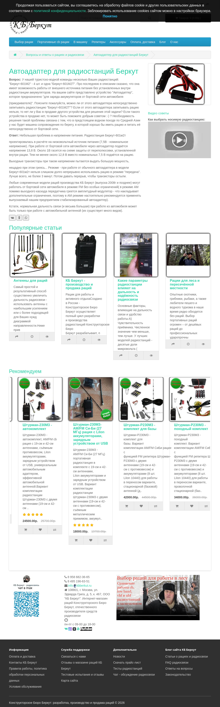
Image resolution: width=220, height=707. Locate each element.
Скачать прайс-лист (127, 662)
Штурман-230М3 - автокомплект (83, 427)
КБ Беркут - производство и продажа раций (79, 284)
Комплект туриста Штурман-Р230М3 (33, 427)
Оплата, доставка (142, 42)
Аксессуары (118, 42)
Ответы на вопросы (179, 668)
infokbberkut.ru (80, 585)
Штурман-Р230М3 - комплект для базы (185, 427)
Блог (162, 42)
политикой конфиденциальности (60, 11)
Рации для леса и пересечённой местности (185, 284)
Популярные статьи (35, 228)
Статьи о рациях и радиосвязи (186, 656)
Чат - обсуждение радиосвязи (134, 674)
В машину (80, 42)
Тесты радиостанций (127, 668)
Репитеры (98, 42)
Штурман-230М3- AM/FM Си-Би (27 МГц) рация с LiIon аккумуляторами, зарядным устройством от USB (136, 434)
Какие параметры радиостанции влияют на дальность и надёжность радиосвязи (133, 290)
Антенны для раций (30, 280)
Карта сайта (69, 680)
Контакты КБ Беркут (23, 662)
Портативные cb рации (53, 42)
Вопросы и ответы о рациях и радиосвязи (55, 55)
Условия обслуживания (25, 686)
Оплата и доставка (22, 656)
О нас (174, 42)
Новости (119, 656)
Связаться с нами (73, 656)
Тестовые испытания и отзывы (82, 674)
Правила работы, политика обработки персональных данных (28, 674)
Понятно (110, 16)
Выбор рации (24, 42)
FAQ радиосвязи (176, 662)
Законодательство (178, 674)
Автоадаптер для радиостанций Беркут (120, 55)
